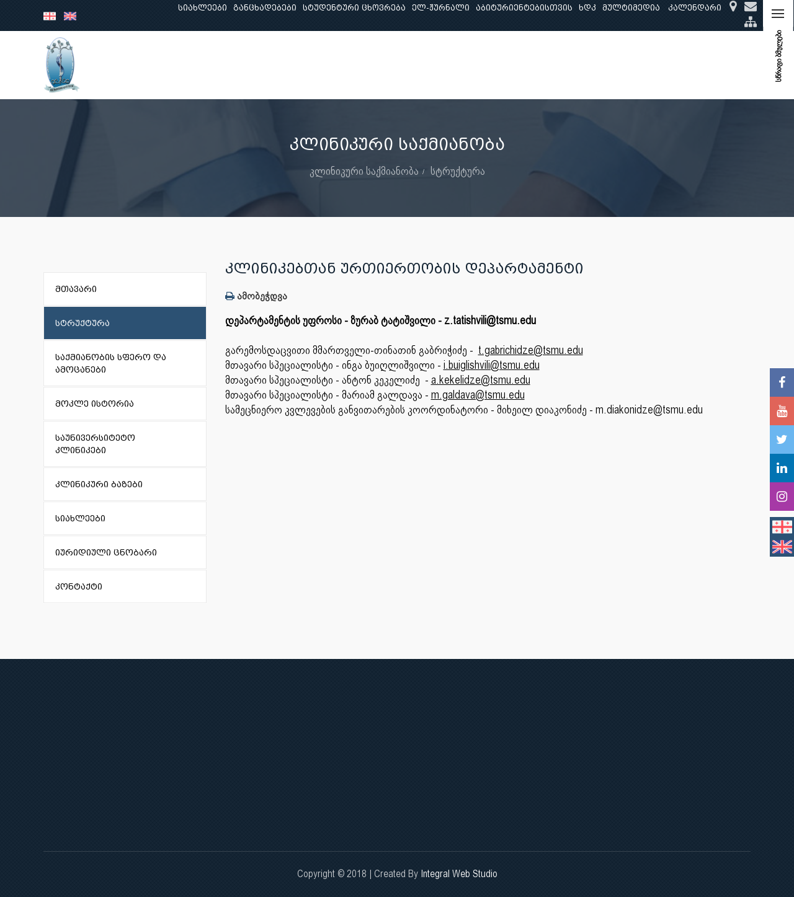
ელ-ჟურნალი (441, 7)
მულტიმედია (631, 7)
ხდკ (587, 7)
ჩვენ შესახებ (164, 65)
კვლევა (290, 65)
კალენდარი (694, 7)
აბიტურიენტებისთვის (524, 7)
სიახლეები (202, 7)
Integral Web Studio (459, 874)
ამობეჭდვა (256, 296)
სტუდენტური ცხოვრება (354, 7)
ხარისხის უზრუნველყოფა (503, 65)
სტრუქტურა (457, 170)
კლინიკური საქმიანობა (375, 65)
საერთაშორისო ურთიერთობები (652, 65)
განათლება (233, 65)
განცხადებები (265, 7)
